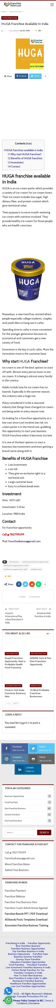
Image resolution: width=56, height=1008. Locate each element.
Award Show (36, 686)
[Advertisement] (28, 109)
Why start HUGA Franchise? (24, 154)
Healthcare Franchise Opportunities (28, 983)
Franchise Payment (15, 890)
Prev (8, 703)
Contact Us (33, 1000)
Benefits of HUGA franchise (25, 158)
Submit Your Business (17, 870)
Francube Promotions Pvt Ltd (32, 996)
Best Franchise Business (15, 808)
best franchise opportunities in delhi (16, 566)
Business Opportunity (14, 796)
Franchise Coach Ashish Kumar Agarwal (26, 907)
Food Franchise (9, 18)
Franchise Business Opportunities (28, 948)
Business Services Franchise (28, 956)
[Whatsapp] (8, 1000)
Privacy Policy (20, 1000)
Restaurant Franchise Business (28, 980)
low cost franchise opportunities (28, 986)
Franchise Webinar (15, 896)
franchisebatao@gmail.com (24, 541)
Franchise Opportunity (39, 943)
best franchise (14, 562)
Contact (14, 166)
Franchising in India (15, 943)
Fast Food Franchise (38, 653)
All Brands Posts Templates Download (26, 919)
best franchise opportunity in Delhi (15, 569)
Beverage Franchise (13, 686)
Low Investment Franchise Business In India (28, 967)
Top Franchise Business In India (28, 951)
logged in (24, 722)
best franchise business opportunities (35, 562)
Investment (16, 162)
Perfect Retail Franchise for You (28, 970)
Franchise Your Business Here (21, 902)
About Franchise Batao (17, 864)
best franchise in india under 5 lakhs (28, 978)
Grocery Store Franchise (28, 959)
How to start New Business (28, 975)
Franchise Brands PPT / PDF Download (26, 913)
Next (16, 703)
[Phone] (8, 991)
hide (29, 143)
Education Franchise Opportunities (28, 962)
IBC (41, 1000)
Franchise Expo (40, 954)
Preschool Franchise (37, 964)
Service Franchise (12, 814)
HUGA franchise (36, 569)
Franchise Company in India (28, 972)
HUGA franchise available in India (23, 150)
